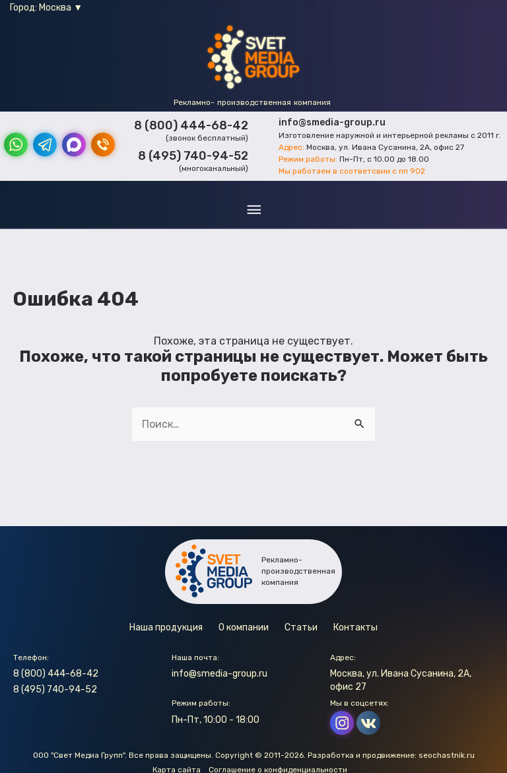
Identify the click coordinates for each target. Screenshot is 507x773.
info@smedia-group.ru (332, 122)
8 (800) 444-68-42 (191, 125)
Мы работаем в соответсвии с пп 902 (352, 171)
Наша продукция (166, 627)
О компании (244, 627)
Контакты (355, 627)
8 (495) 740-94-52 (193, 156)
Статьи (301, 627)
